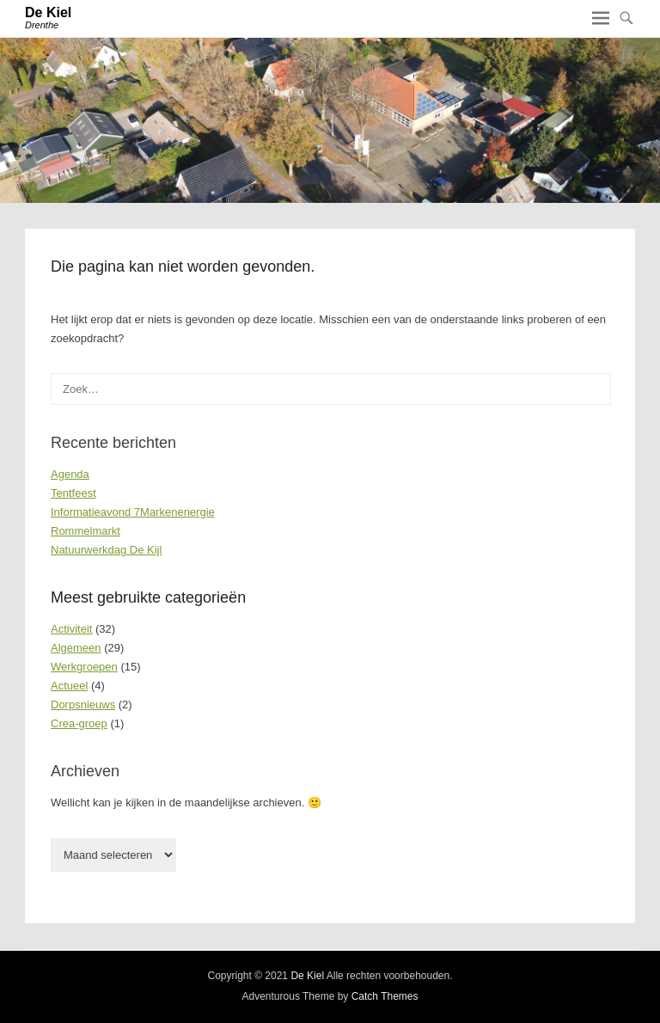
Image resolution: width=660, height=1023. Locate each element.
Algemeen (76, 647)
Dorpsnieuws (83, 704)
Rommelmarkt (85, 530)
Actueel (69, 685)
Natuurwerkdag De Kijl (106, 549)
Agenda (70, 474)
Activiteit (71, 628)
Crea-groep (79, 723)
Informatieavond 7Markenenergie (133, 511)
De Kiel (48, 12)
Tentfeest (73, 493)
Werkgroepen (84, 666)
